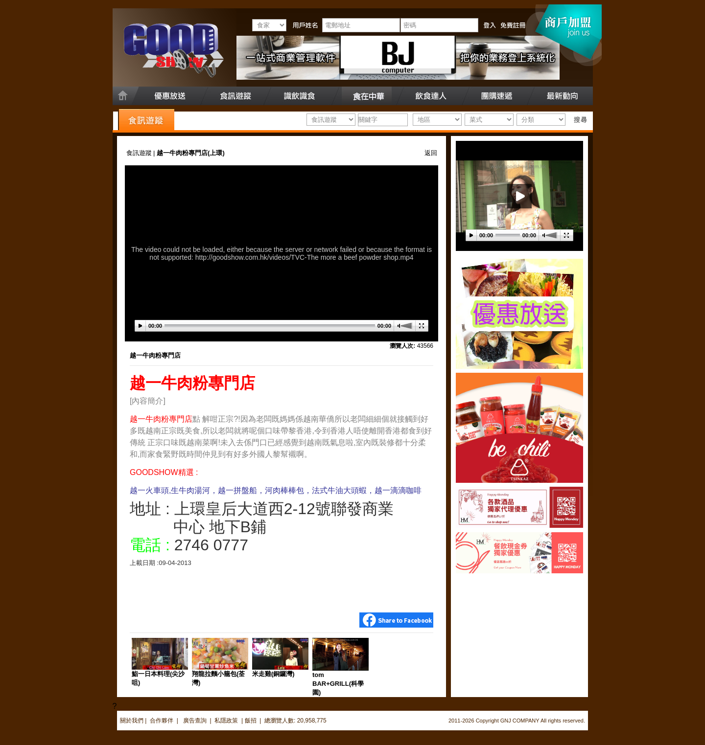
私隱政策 (226, 720)
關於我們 (131, 720)
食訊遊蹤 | (141, 153)
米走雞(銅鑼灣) (273, 673)
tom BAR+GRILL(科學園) (338, 683)
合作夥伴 (161, 720)
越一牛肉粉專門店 (155, 355)
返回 (430, 153)
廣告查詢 (195, 720)
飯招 (251, 720)
